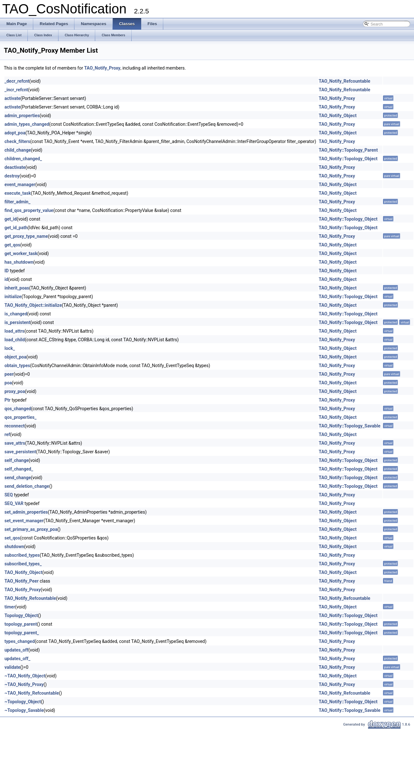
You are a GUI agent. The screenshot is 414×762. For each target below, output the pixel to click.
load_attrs (14, 331)
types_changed (19, 641)
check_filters (17, 141)
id (6, 279)
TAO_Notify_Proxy (102, 68)
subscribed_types (22, 555)
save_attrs (14, 443)
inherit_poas (16, 287)
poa (8, 382)
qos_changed (17, 408)
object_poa (15, 356)
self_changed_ (18, 469)
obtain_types (17, 365)
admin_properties (22, 115)
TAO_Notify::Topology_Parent (348, 150)
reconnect (14, 425)
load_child (14, 339)
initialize (12, 296)
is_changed (15, 313)
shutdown (14, 546)
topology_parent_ (21, 632)
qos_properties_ (20, 417)
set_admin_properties (26, 512)
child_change (17, 150)
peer (8, 374)
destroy (11, 175)
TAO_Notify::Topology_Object (348, 158)
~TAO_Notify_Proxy (24, 684)
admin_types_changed (26, 124)
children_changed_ (23, 158)
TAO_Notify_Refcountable (344, 81)
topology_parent (20, 624)
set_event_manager (23, 520)
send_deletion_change (26, 486)
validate (12, 667)
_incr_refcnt (16, 89)
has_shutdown (18, 262)
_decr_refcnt (16, 81)
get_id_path (15, 227)
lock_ (9, 348)
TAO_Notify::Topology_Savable (349, 425)
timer (9, 606)
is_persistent (17, 322)
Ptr (7, 400)
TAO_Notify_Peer (21, 581)
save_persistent (20, 451)
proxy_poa (14, 391)
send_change (17, 477)
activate (12, 98)
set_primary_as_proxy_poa (30, 529)
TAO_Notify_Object (337, 115)
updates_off (16, 650)
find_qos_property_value (28, 210)
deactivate (14, 167)
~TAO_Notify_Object (24, 675)
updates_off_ (17, 658)
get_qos (12, 244)
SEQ (8, 494)
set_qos (12, 537)
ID (6, 270)
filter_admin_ (17, 201)
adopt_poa (14, 132)
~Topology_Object (22, 701)
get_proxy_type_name (26, 236)
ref (7, 434)
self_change (16, 460)
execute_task (17, 193)
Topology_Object (21, 615)
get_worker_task (20, 253)
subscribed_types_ (23, 563)
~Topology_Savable (24, 710)
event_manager (19, 184)
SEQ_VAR (13, 503)
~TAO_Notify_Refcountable (31, 693)
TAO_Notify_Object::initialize (33, 305)
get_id (10, 219)
